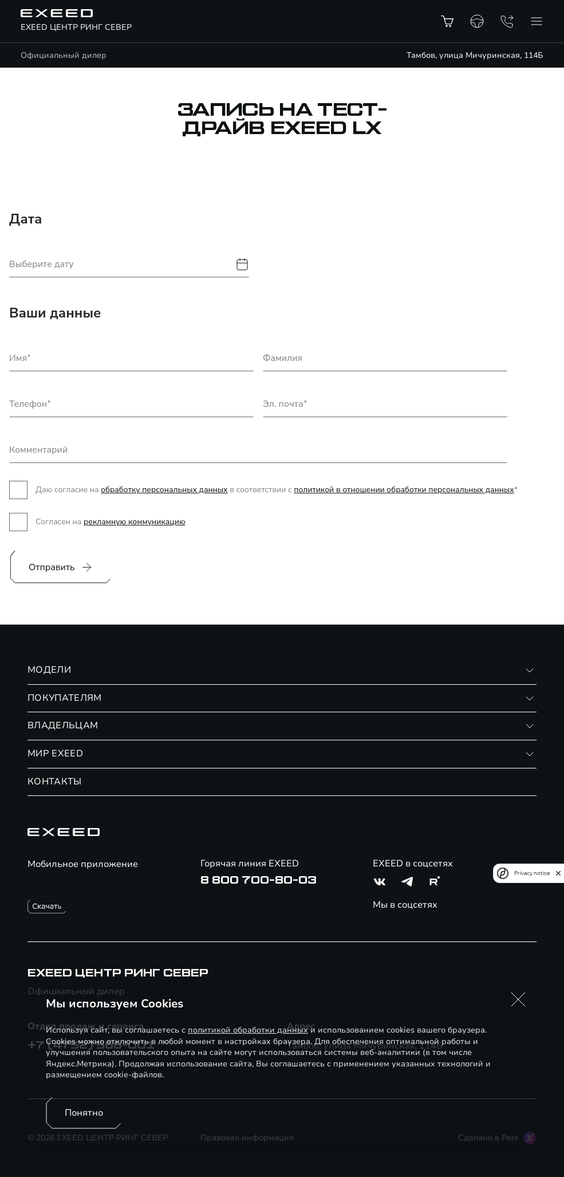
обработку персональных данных (164, 489)
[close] (558, 873)
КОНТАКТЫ (54, 781)
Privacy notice (532, 873)
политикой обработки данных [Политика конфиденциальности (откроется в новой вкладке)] (248, 1030)
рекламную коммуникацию (135, 521)
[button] (518, 999)
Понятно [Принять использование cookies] (84, 1113)
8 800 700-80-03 (258, 880)
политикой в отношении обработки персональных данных (404, 489)
